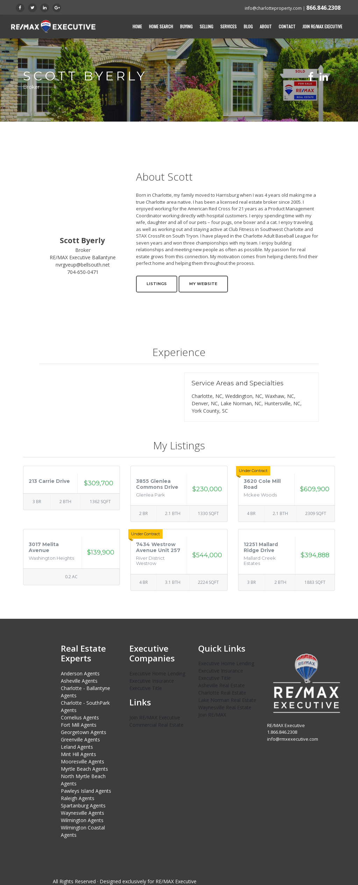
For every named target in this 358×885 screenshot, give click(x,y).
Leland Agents (77, 746)
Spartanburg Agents (83, 805)
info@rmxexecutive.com (292, 738)
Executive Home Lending (157, 673)
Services (228, 26)
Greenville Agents (80, 739)
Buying (186, 26)
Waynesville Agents (82, 813)
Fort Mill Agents (78, 724)
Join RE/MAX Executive (322, 26)
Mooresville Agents (82, 761)
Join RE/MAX (212, 714)
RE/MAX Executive (176, 881)
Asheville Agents (79, 680)
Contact (287, 26)
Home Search (161, 26)
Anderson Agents (80, 673)
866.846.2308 (323, 8)
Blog (248, 26)
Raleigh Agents (77, 798)
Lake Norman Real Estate (227, 700)
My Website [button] (203, 283)
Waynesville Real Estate (224, 707)
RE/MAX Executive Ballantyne (83, 257)
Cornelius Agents (80, 717)
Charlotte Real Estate (222, 692)
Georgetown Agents (83, 732)
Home (137, 26)
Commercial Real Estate (156, 724)
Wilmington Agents (82, 820)
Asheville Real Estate (221, 685)
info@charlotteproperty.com (273, 8)
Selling (206, 26)
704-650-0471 (83, 272)
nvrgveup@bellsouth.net (83, 264)
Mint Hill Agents (78, 754)
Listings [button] (156, 283)
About (266, 26)
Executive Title (145, 688)
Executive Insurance (151, 680)
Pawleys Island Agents (86, 791)
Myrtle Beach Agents (84, 769)
